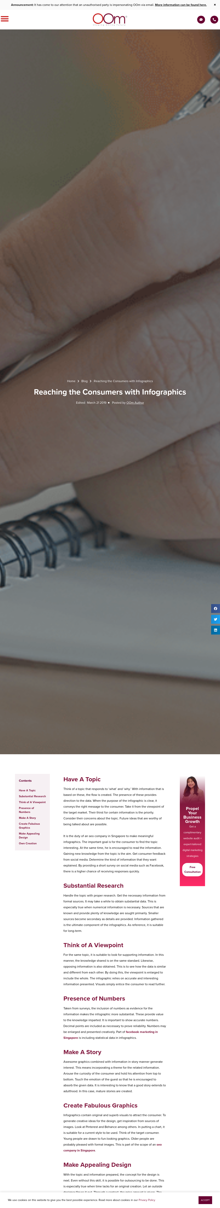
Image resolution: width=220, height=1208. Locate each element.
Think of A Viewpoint (32, 802)
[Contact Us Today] (214, 20)
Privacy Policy (147, 1200)
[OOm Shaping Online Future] (110, 19)
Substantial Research (32, 796)
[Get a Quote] (201, 20)
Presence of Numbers (26, 810)
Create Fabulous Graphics (29, 826)
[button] (215, 608)
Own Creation (28, 843)
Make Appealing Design (29, 836)
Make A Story (27, 818)
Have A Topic (27, 790)
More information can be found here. (181, 5)
